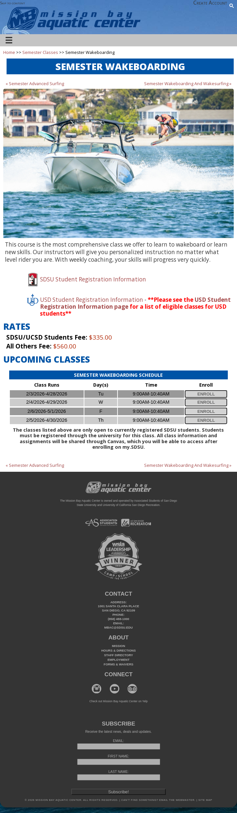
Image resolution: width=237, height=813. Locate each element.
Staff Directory (118, 655)
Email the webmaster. (177, 800)
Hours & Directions (118, 650)
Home (9, 52)
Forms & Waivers (118, 664)
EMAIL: (118, 741)
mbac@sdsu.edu (118, 627)
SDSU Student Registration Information (93, 279)
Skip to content (12, 2)
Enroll (206, 394)
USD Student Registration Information (91, 299)
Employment (118, 659)
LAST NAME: (118, 772)
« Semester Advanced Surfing (35, 83)
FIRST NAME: (118, 756)
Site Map (204, 800)
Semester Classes (40, 52)
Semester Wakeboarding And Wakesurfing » (187, 83)
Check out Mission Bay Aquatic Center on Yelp (118, 701)
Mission (118, 646)
